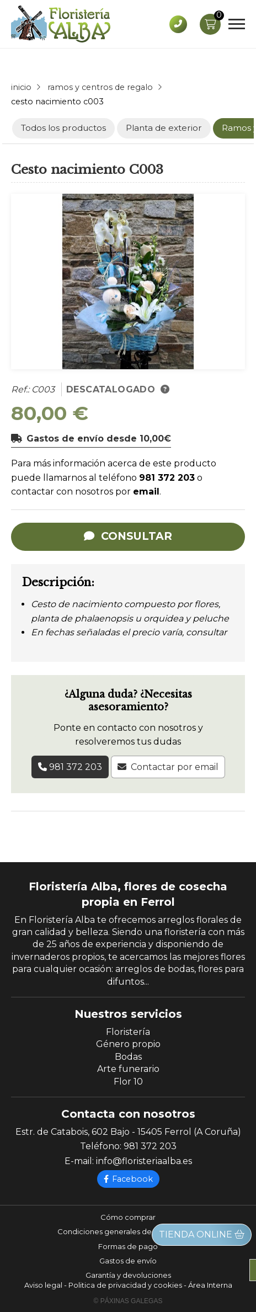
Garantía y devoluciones (128, 1275)
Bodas (128, 1056)
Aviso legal (43, 1285)
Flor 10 (128, 1081)
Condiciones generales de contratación (128, 1231)
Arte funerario (128, 1069)
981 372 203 (167, 477)
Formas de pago (128, 1246)
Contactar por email (174, 767)
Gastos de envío (128, 1260)
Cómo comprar (128, 1217)
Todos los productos (63, 128)
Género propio (128, 1044)
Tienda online (201, 1234)
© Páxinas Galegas (128, 1301)
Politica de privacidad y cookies (125, 1285)
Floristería (128, 1032)
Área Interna (210, 1285)
